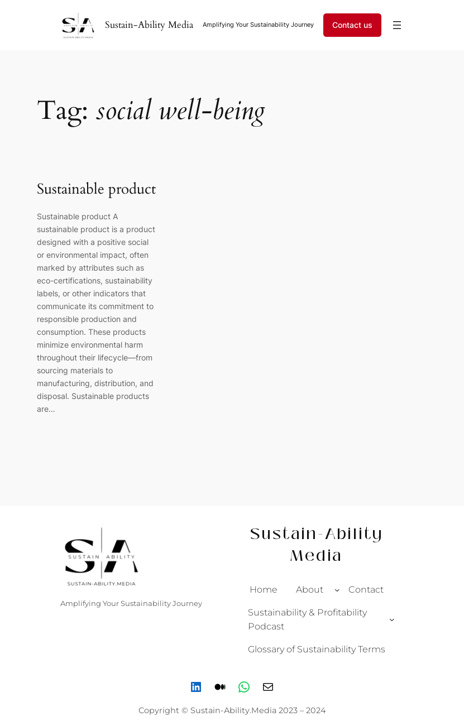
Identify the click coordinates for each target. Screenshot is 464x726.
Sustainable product (96, 189)
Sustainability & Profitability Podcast (307, 619)
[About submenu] (337, 590)
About (309, 589)
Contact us (352, 25)
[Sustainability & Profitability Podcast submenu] (392, 619)
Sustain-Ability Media (149, 24)
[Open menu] (397, 25)
